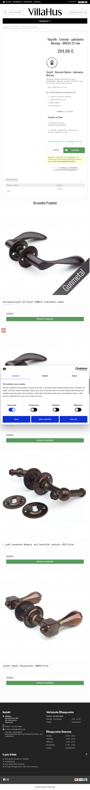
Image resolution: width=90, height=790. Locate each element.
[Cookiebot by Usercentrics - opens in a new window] (77, 369)
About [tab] (74, 376)
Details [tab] (45, 376)
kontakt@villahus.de (18, 729)
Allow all (73, 419)
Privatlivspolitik (40, 787)
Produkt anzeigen (45, 319)
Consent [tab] (15, 376)
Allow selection (45, 419)
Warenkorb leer (78, 12)
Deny (16, 419)
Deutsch (72, 1)
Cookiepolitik (50, 787)
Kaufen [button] (70, 150)
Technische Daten (11, 179)
